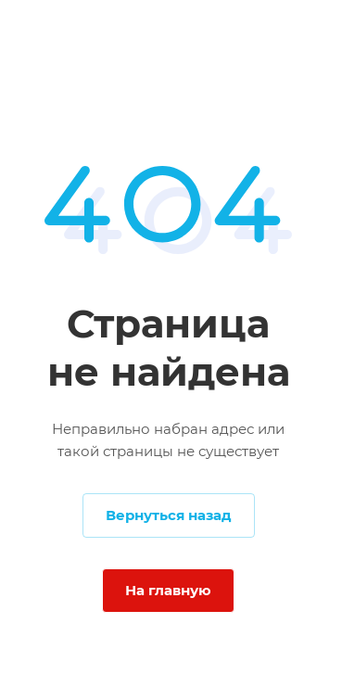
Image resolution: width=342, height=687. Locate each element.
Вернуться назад (169, 515)
